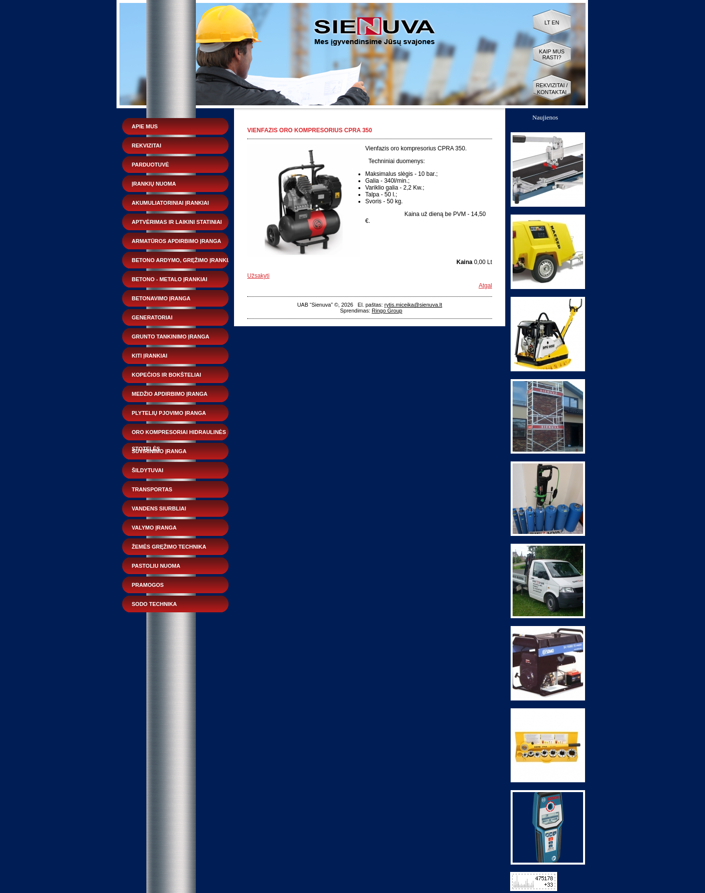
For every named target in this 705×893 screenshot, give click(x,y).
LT (547, 22)
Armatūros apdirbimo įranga (176, 241)
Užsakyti (258, 275)
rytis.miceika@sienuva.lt (413, 305)
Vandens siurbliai (159, 508)
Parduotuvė (150, 165)
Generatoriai (152, 317)
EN (555, 22)
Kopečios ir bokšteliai (166, 375)
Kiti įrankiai (149, 356)
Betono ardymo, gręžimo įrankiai (183, 260)
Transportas (152, 489)
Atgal (485, 285)
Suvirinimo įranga (159, 451)
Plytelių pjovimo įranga (169, 413)
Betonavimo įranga (161, 298)
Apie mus (145, 126)
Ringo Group (387, 311)
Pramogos (148, 585)
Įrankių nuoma (154, 184)
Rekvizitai (146, 145)
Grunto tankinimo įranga (170, 336)
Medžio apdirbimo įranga (170, 394)
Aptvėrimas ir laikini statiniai (177, 222)
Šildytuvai (148, 470)
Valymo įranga (154, 528)
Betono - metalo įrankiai (169, 279)
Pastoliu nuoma (156, 566)
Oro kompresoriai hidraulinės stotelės (179, 434)
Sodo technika (154, 604)
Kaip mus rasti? (551, 54)
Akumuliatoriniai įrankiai (170, 203)
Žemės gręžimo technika (169, 547)
